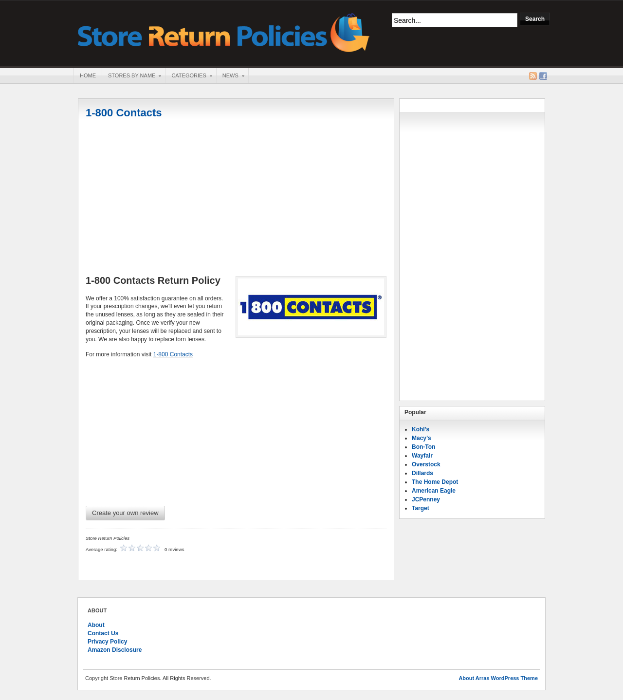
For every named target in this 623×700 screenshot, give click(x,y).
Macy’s (421, 438)
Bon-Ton (423, 446)
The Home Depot (435, 482)
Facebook (543, 76)
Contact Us (103, 633)
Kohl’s (420, 429)
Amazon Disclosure (115, 649)
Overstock (426, 464)
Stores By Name (131, 76)
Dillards (422, 473)
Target (420, 508)
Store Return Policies (224, 32)
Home (88, 75)
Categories (188, 76)
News (230, 76)
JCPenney (426, 499)
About (96, 625)
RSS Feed (533, 76)
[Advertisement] (236, 198)
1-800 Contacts (124, 113)
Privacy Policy (107, 641)
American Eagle (434, 490)
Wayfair (422, 455)
